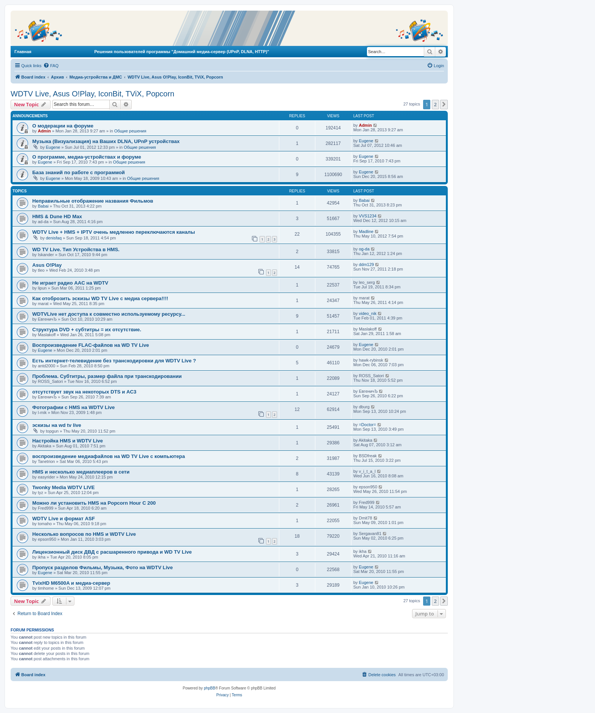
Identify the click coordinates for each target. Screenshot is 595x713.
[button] (444, 104)
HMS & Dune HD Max (57, 216)
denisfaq (54, 238)
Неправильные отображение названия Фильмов (92, 201)
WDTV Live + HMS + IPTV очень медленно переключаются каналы (113, 232)
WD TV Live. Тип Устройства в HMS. (76, 249)
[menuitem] (50, 65)
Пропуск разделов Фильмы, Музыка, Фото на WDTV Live (102, 567)
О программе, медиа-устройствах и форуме (86, 157)
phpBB (209, 688)
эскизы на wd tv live (56, 425)
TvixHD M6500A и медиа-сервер (71, 583)
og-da (364, 249)
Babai (43, 206)
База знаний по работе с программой (78, 172)
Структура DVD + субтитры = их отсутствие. (86, 329)
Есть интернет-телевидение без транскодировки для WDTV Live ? (114, 361)
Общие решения (130, 131)
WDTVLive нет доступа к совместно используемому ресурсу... (108, 314)
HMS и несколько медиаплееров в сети (80, 472)
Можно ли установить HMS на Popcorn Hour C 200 (94, 503)
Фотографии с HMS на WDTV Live (73, 407)
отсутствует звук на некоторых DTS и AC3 (84, 392)
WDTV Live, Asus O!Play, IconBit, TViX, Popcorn (92, 94)
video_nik (367, 313)
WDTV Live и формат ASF (63, 518)
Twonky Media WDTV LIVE (63, 487)
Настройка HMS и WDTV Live (67, 441)
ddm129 (366, 264)
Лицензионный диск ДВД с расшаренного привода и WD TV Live (112, 552)
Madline (366, 231)
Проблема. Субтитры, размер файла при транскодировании (107, 376)
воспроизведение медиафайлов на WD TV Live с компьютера (108, 456)
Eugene (53, 147)
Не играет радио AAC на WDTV (70, 283)
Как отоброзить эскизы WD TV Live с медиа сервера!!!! (100, 298)
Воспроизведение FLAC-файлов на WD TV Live (90, 345)
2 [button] (435, 104)
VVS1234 (367, 216)
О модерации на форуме (62, 126)
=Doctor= (367, 424)
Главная (22, 51)
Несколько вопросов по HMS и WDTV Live (84, 534)
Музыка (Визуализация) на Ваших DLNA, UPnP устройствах (105, 141)
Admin (44, 131)
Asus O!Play (47, 265)
